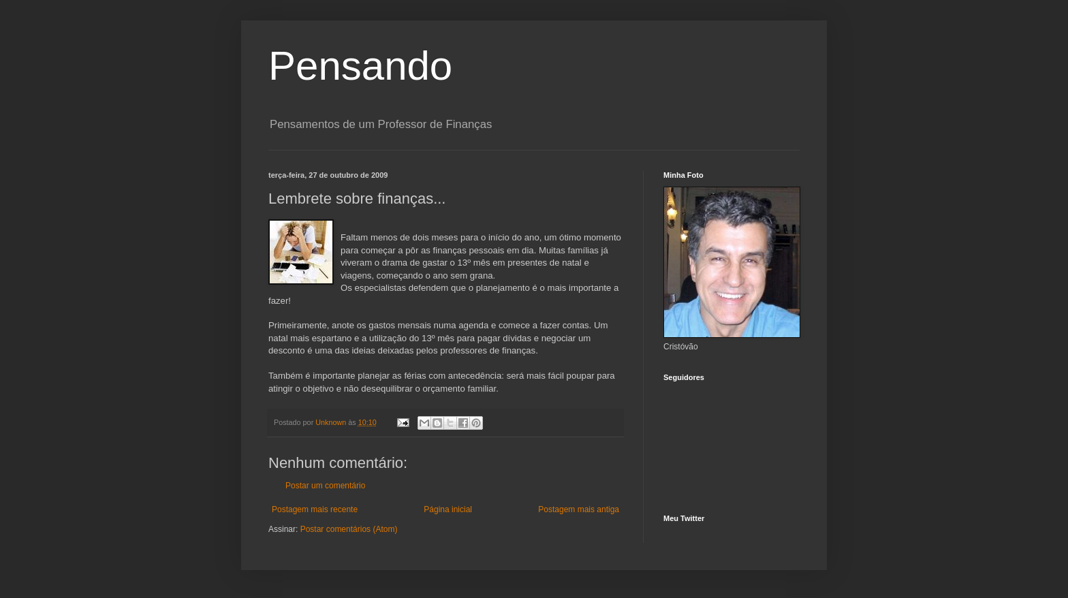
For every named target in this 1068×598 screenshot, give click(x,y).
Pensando (360, 66)
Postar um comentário (325, 485)
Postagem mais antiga (578, 509)
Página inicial (448, 509)
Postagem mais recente (315, 509)
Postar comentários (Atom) (349, 529)
